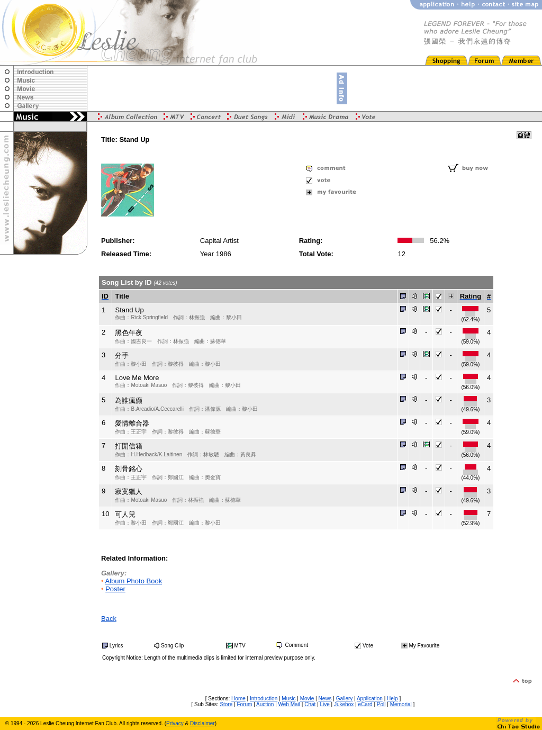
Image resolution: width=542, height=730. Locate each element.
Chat (309, 704)
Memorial (401, 704)
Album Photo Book (133, 581)
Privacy (175, 723)
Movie (307, 698)
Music (288, 698)
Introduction (263, 698)
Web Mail (289, 704)
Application (370, 698)
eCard (365, 704)
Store (226, 704)
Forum (244, 704)
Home (238, 698)
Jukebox (344, 704)
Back (108, 619)
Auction (265, 704)
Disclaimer (202, 723)
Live (324, 704)
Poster (115, 589)
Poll (381, 704)
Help (392, 698)
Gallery (344, 698)
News (324, 698)
